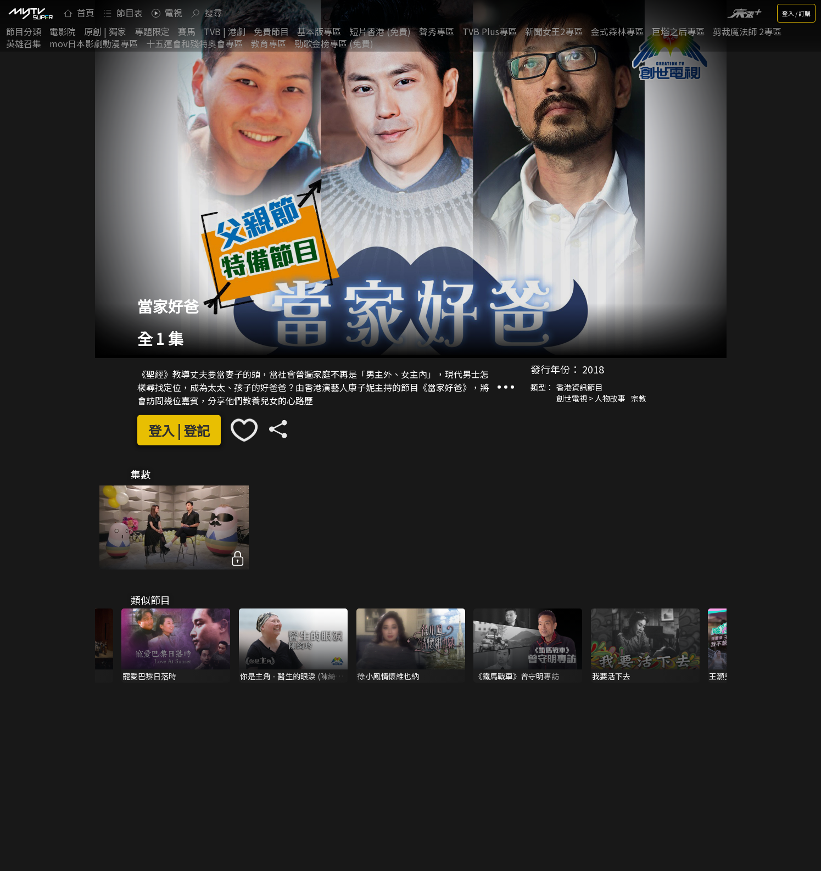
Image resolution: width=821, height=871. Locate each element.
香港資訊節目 (579, 387)
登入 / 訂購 (796, 13)
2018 (593, 369)
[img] (30, 13)
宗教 (638, 398)
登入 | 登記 (179, 430)
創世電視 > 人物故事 (590, 398)
